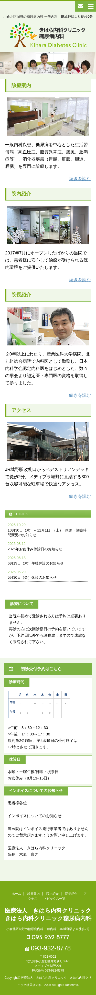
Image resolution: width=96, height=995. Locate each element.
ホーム (16, 894)
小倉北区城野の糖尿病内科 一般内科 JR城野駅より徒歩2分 (48, 929)
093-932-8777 (48, 937)
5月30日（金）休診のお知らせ (32, 577)
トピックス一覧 (54, 898)
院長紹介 (71, 894)
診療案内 (33, 894)
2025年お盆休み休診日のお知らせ (35, 549)
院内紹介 (52, 894)
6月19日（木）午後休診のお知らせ (36, 563)
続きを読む (80, 178)
